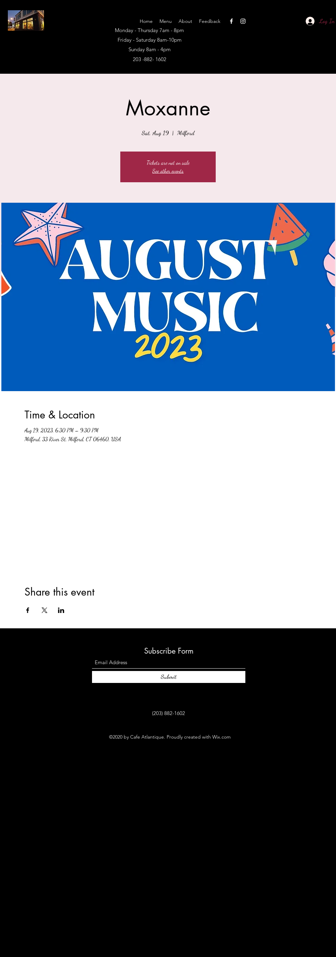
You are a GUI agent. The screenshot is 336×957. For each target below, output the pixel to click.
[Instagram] (243, 21)
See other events (168, 171)
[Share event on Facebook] (28, 610)
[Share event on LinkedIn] (61, 610)
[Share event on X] (44, 610)
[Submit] (168, 677)
